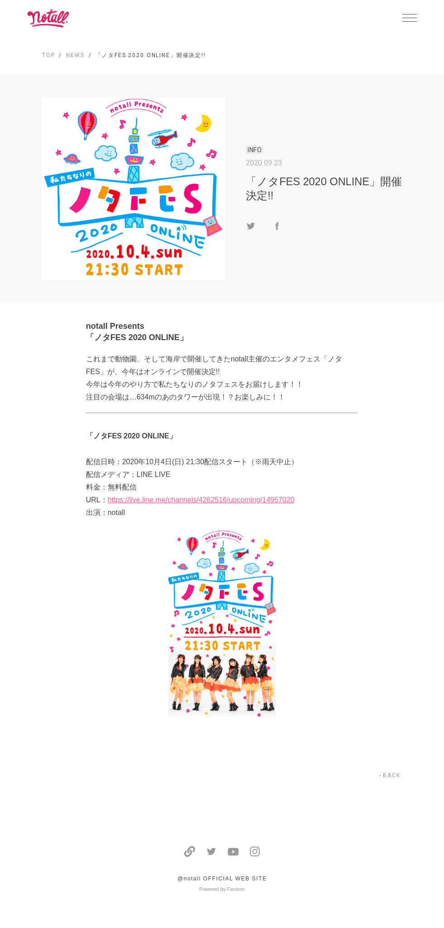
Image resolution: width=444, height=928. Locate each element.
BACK (392, 775)
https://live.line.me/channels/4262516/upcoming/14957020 (201, 500)
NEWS (75, 55)
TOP (48, 55)
